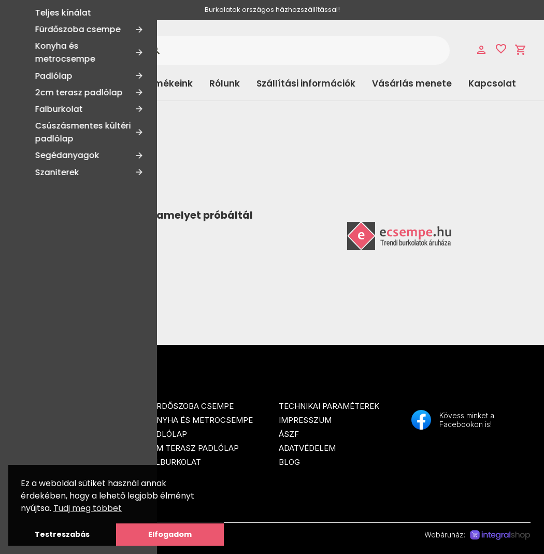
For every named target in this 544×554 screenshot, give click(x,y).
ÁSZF (289, 434)
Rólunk (224, 83)
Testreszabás (62, 534)
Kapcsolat (492, 83)
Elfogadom (170, 534)
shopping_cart (520, 50)
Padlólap (166, 434)
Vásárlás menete (412, 83)
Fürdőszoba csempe (190, 406)
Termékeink (166, 83)
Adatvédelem (307, 448)
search (155, 50)
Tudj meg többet (87, 508)
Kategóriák (55, 83)
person (481, 50)
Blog (289, 462)
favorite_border (501, 48)
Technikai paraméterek (329, 406)
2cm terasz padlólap (192, 448)
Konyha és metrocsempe (199, 420)
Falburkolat (173, 462)
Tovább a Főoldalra (81, 252)
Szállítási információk (305, 83)
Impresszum (305, 420)
